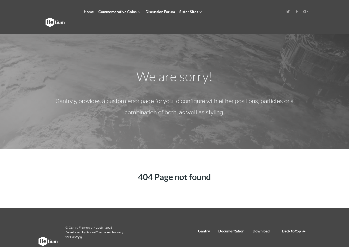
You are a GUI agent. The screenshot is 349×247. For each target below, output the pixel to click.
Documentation (231, 220)
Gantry (204, 220)
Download (261, 220)
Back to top (294, 220)
